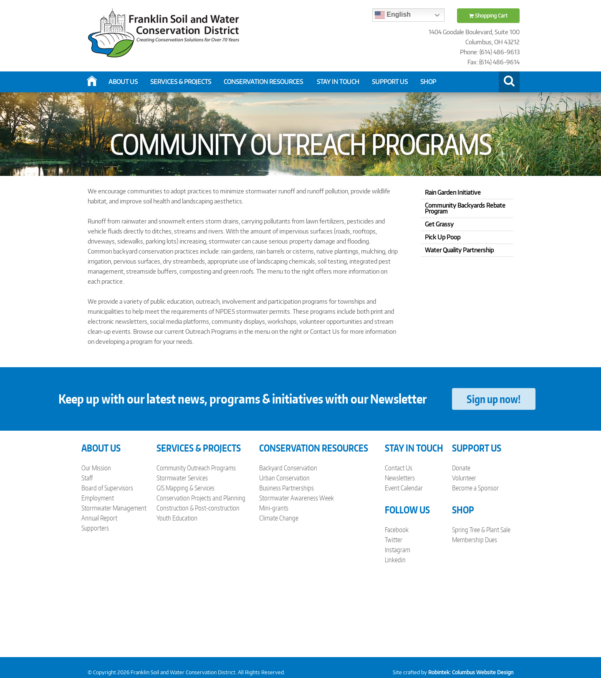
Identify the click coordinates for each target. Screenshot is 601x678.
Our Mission (96, 468)
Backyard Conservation (288, 468)
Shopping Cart (488, 16)
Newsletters (400, 478)
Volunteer (464, 478)
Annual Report (99, 518)
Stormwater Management (113, 508)
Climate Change (278, 518)
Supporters (95, 528)
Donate (461, 468)
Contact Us (398, 468)
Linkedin (395, 560)
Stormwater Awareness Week (296, 498)
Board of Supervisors (107, 488)
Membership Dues (474, 540)
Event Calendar (404, 488)
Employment (97, 498)
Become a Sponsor (475, 488)
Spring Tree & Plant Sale (481, 530)
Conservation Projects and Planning (201, 498)
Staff (87, 478)
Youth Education (177, 518)
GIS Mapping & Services (186, 488)
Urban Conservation (284, 478)
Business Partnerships (286, 488)
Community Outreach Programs (196, 468)
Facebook (397, 530)
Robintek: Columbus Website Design (470, 672)
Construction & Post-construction (198, 508)
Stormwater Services (182, 478)
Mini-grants (273, 508)
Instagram (397, 550)
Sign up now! (493, 399)
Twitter (393, 540)
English (393, 15)
